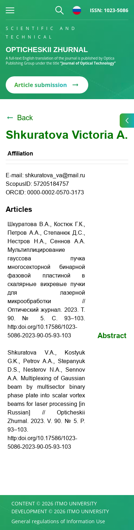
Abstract (112, 336)
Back (19, 117)
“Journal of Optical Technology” (88, 63)
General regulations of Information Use (58, 521)
